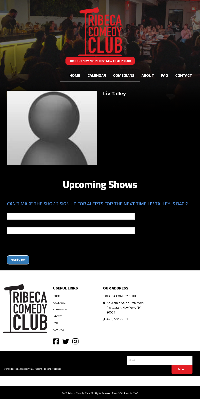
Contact (183, 75)
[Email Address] (159, 360)
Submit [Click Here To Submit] (182, 369)
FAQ (164, 75)
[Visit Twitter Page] (65, 341)
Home (74, 75)
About (147, 75)
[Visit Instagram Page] (75, 341)
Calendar (96, 75)
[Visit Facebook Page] (56, 341)
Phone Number (16, 224)
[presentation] (30, 243)
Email (10, 210)
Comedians (123, 75)
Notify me (18, 260)
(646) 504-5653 (117, 319)
